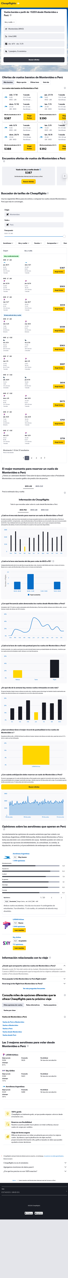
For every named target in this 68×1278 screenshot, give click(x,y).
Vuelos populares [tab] (50, 1005)
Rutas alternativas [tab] (33, 1005)
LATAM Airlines (18, 919)
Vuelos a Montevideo (10, 1025)
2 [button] (31, 458)
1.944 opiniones (19, 926)
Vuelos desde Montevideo (12, 1032)
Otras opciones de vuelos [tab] (13, 1005)
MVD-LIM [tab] (28, 486)
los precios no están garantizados (53, 1156)
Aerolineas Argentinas (21, 854)
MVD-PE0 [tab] (23, 510)
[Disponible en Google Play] (28, 1213)
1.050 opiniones (19, 861)
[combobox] (9, 22)
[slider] (64, 236)
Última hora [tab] (34, 82)
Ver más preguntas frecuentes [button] (34, 988)
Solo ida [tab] (46, 82)
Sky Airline (17, 937)
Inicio (14, 1180)
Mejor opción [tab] (21, 82)
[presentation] (11, 15)
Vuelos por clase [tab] (10, 1010)
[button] (34, 29)
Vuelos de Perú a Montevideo (13, 1022)
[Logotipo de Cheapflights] (8, 3)
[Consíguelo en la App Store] (38, 1213)
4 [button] (41, 458)
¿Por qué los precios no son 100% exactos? (35, 1171)
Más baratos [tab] (8, 82)
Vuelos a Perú (7, 1028)
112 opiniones (18, 944)
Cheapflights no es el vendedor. (35, 1162)
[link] (28, 181)
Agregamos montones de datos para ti (35, 1167)
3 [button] (36, 458)
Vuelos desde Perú (9, 1035)
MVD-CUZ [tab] (39, 486)
